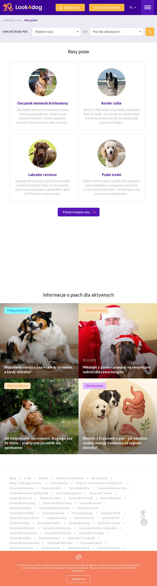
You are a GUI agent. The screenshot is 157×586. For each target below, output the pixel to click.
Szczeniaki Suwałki (53, 513)
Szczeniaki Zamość (21, 498)
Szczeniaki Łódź (50, 548)
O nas (27, 478)
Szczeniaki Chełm (50, 498)
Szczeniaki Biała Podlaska (54, 508)
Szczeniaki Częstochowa (24, 518)
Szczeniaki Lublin (51, 488)
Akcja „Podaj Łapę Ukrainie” (26, 483)
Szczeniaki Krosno (111, 498)
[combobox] (56, 31)
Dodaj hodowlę (106, 7)
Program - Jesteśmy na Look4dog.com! (99, 483)
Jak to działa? (99, 478)
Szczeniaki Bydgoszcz (69, 493)
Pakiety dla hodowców (70, 478)
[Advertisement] (78, 256)
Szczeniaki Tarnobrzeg (81, 538)
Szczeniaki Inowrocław (23, 533)
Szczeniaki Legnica (109, 523)
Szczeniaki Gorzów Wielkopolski (29, 493)
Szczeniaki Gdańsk (78, 548)
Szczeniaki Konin (84, 518)
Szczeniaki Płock (110, 513)
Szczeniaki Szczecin (108, 548)
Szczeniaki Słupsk (20, 523)
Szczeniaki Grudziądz (91, 533)
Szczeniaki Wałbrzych (22, 528)
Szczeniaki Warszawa (59, 543)
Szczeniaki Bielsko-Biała (57, 503)
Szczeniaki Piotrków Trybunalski (98, 528)
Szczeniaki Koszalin (49, 523)
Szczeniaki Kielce (79, 488)
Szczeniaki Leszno (79, 523)
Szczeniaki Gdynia (20, 538)
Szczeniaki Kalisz (56, 518)
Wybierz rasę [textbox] (44, 31)
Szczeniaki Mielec (49, 538)
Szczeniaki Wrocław (21, 548)
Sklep (13, 478)
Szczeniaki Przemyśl (81, 498)
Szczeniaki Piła (110, 518)
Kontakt (43, 478)
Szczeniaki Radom (90, 503)
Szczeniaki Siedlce (20, 508)
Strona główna (59, 483)
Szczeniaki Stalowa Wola (24, 543)
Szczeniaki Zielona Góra (112, 488)
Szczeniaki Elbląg (82, 513)
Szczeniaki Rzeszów (21, 488)
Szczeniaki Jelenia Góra (57, 528)
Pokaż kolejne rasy (79, 212)
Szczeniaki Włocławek (58, 533)
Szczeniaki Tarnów (101, 493)
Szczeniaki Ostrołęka (22, 513)
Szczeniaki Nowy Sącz (22, 503)
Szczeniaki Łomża (87, 508)
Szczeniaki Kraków (91, 543)
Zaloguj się (69, 7)
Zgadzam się (78, 579)
